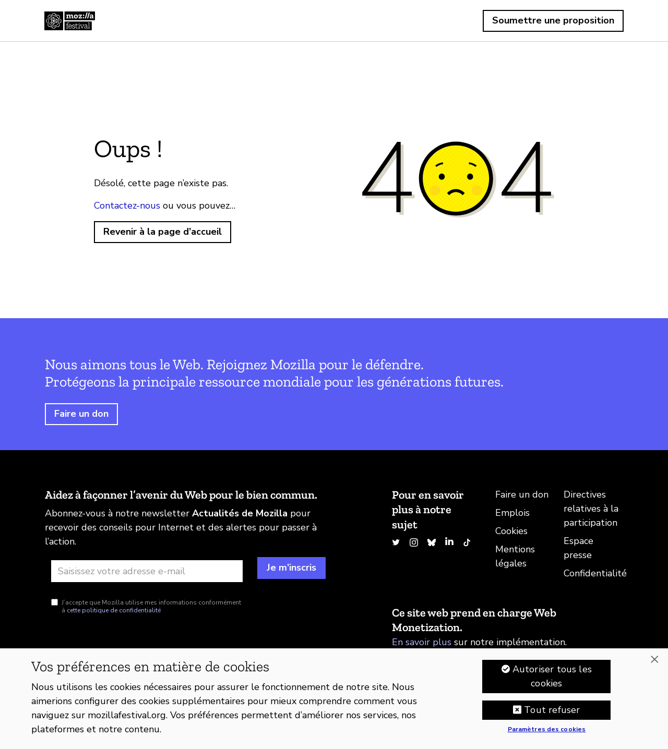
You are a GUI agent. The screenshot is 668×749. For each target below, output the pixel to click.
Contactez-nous (127, 205)
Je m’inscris (291, 567)
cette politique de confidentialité (114, 610)
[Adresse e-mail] (147, 571)
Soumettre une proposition (553, 20)
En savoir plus (421, 642)
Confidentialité (595, 573)
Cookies (511, 531)
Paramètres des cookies (547, 731)
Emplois (512, 512)
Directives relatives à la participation (591, 508)
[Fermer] (654, 661)
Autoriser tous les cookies (552, 678)
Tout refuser (552, 711)
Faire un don (81, 413)
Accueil (69, 20)
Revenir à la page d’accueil (162, 231)
